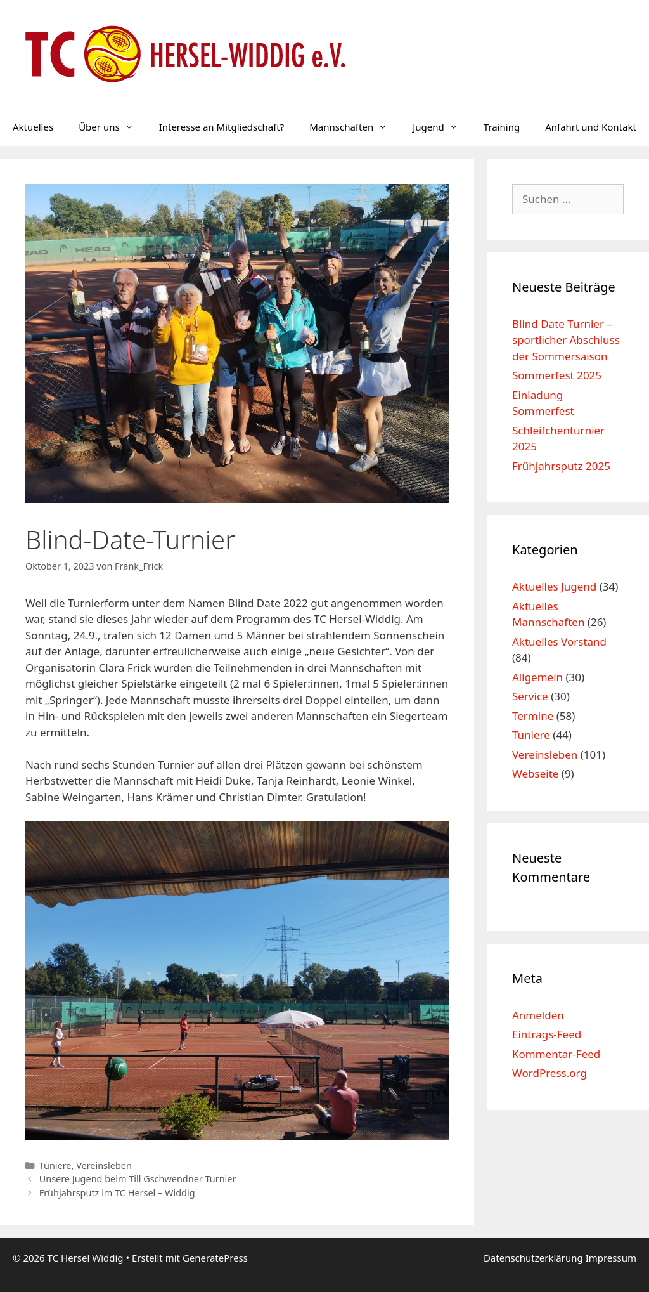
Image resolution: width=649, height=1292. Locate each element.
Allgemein (537, 677)
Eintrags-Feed (546, 1034)
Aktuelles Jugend (554, 586)
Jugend (442, 127)
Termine (532, 715)
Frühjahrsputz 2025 (561, 466)
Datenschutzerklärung (535, 1257)
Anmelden (538, 1015)
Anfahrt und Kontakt (590, 127)
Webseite (535, 773)
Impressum (611, 1257)
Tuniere (55, 1165)
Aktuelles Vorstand (559, 641)
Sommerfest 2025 (556, 375)
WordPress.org (549, 1073)
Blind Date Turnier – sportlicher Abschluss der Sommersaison (566, 339)
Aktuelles (33, 127)
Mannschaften (354, 127)
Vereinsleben (104, 1165)
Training (502, 127)
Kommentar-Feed (556, 1054)
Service (530, 696)
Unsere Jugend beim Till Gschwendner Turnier (137, 1179)
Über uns (112, 127)
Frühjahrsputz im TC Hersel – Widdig (117, 1193)
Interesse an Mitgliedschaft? (222, 127)
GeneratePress (215, 1257)
